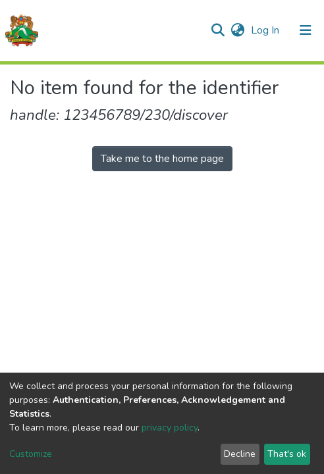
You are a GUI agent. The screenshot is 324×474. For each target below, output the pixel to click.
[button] (237, 30)
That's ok (286, 454)
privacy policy (170, 427)
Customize (30, 454)
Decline (240, 454)
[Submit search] (218, 30)
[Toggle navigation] (305, 30)
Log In (266, 30)
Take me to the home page (162, 158)
